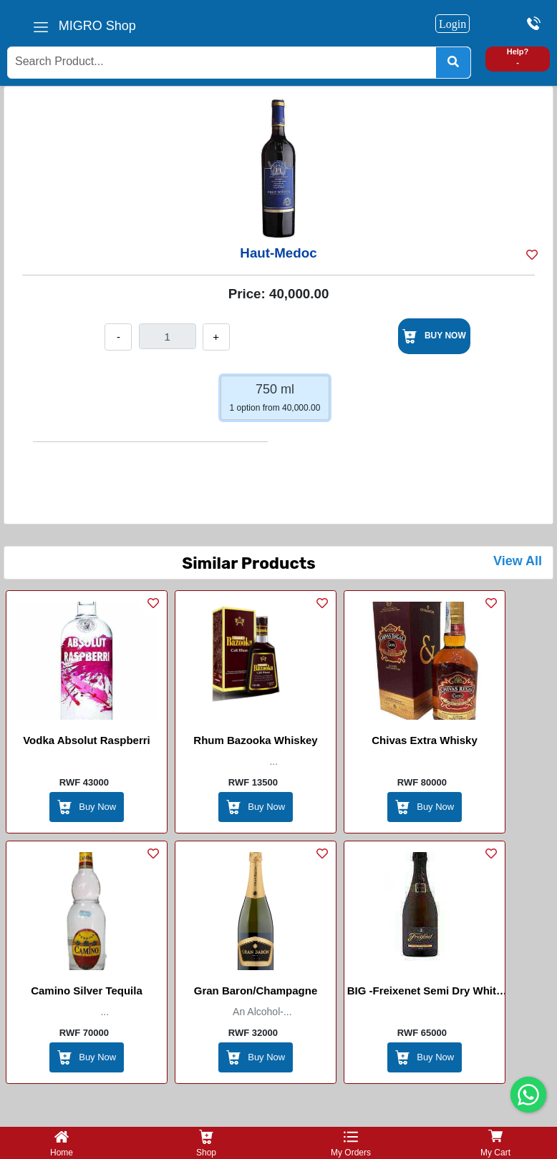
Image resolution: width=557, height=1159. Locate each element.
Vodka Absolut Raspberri (86, 740)
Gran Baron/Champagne (256, 990)
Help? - (518, 57)
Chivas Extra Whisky (425, 740)
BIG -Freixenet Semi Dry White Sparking (425, 993)
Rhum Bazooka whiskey (255, 740)
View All (517, 561)
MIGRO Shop (97, 26)
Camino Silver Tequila (86, 990)
